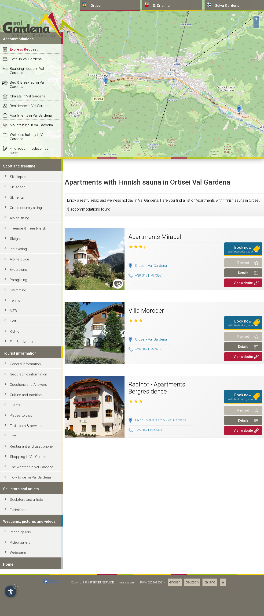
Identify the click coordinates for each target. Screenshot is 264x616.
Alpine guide (19, 593)
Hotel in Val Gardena (26, 392)
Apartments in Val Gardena (31, 449)
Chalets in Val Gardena (27, 430)
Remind (243, 596)
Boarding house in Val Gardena (27, 404)
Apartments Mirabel (154, 570)
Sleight (15, 572)
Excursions (18, 603)
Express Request (24, 383)
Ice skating (18, 582)
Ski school (18, 521)
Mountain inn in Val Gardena (31, 458)
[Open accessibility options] (10, 591)
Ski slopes (18, 510)
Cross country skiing (26, 541)
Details (243, 606)
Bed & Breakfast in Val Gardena (27, 418)
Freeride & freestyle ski (28, 562)
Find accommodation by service (29, 484)
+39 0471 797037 (144, 609)
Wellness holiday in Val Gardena (27, 470)
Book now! (243, 583)
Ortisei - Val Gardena (151, 599)
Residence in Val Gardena (30, 439)
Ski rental (17, 531)
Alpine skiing (19, 551)
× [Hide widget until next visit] (15, 586)
